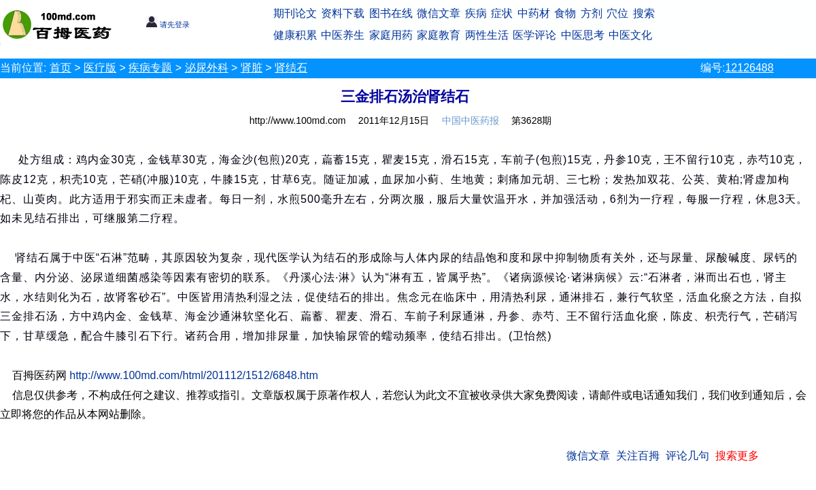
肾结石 (291, 68)
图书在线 (391, 13)
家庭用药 (391, 35)
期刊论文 (295, 13)
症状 (502, 13)
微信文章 (438, 13)
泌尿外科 (206, 68)
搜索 (644, 13)
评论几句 (687, 455)
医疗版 (100, 68)
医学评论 (534, 35)
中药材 (533, 13)
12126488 (749, 68)
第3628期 (531, 120)
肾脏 (251, 68)
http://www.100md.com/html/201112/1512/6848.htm (193, 375)
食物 (565, 13)
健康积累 (295, 35)
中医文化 (630, 35)
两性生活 (487, 35)
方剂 (591, 13)
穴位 (617, 13)
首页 (60, 68)
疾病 (476, 13)
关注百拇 (638, 455)
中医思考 (583, 35)
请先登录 (167, 24)
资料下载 (342, 13)
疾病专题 (150, 68)
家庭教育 (438, 35)
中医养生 (342, 35)
